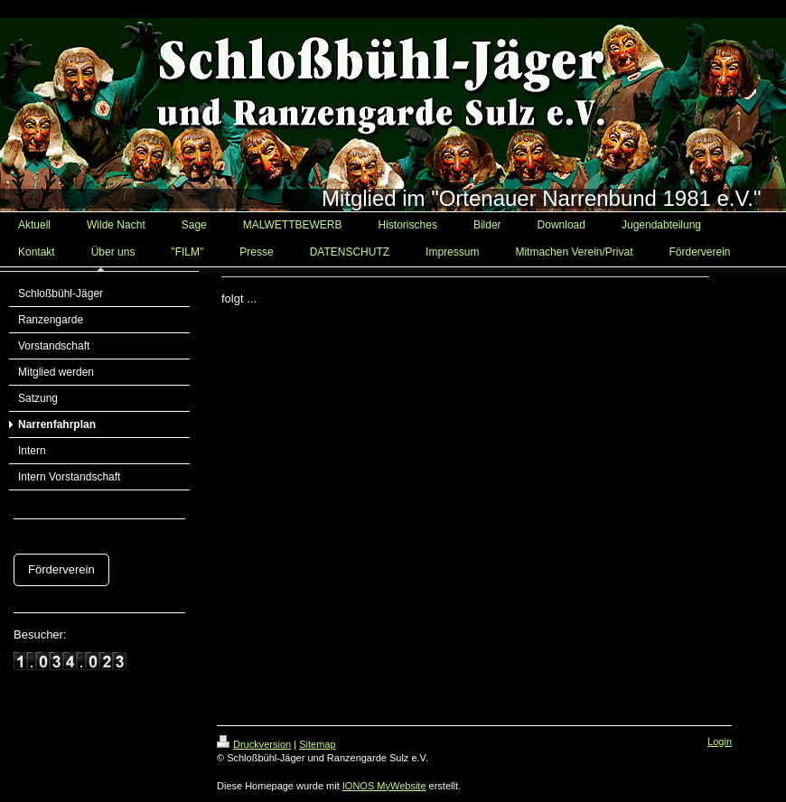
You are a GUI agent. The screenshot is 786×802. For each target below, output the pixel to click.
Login (719, 741)
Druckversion (254, 744)
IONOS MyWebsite (384, 785)
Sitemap (317, 744)
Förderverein (61, 569)
